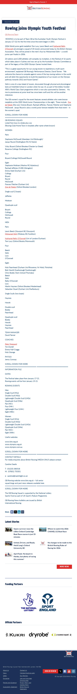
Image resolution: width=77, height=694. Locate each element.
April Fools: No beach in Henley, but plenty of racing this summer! (25, 556)
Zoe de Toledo (10, 187)
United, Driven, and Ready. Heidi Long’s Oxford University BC (24, 545)
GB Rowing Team (11, 34)
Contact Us (23, 670)
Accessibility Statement (10, 687)
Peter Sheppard (11, 344)
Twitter (15, 511)
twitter (60, 671)
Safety (5, 676)
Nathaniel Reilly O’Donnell (15, 238)
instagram (73, 671)
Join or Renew (50, 671)
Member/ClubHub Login (27, 673)
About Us (6, 670)
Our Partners (24, 676)
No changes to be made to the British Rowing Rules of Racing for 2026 (60, 545)
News (5, 673)
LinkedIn (19, 511)
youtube (69, 671)
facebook (65, 671)
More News (64, 567)
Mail (22, 511)
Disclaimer (6, 678)
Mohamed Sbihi (11, 234)
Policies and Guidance (10, 682)
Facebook (12, 511)
